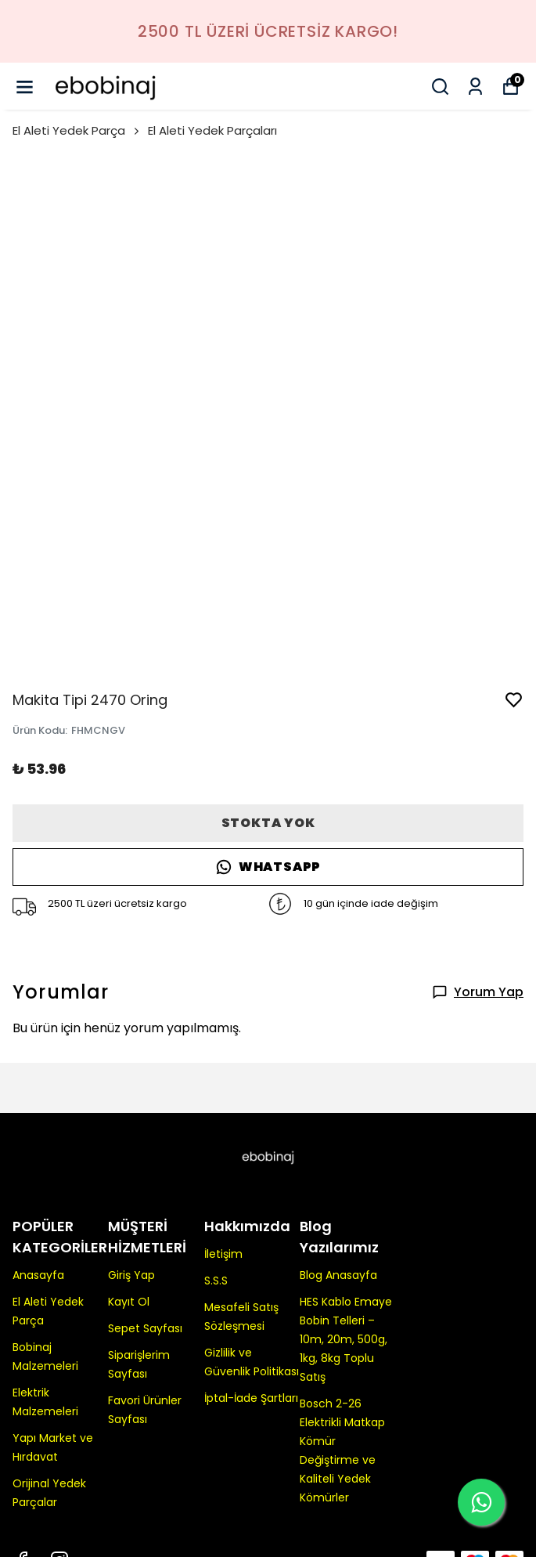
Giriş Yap (131, 1275)
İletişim (223, 1254)
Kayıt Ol (128, 1302)
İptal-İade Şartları (251, 1398)
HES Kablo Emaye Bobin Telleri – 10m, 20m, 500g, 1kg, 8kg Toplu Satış (346, 1339)
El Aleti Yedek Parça (77, 130)
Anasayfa (38, 1275)
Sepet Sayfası (145, 1328)
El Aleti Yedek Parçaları (212, 130)
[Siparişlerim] (475, 86)
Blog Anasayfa (338, 1275)
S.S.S (216, 1280)
